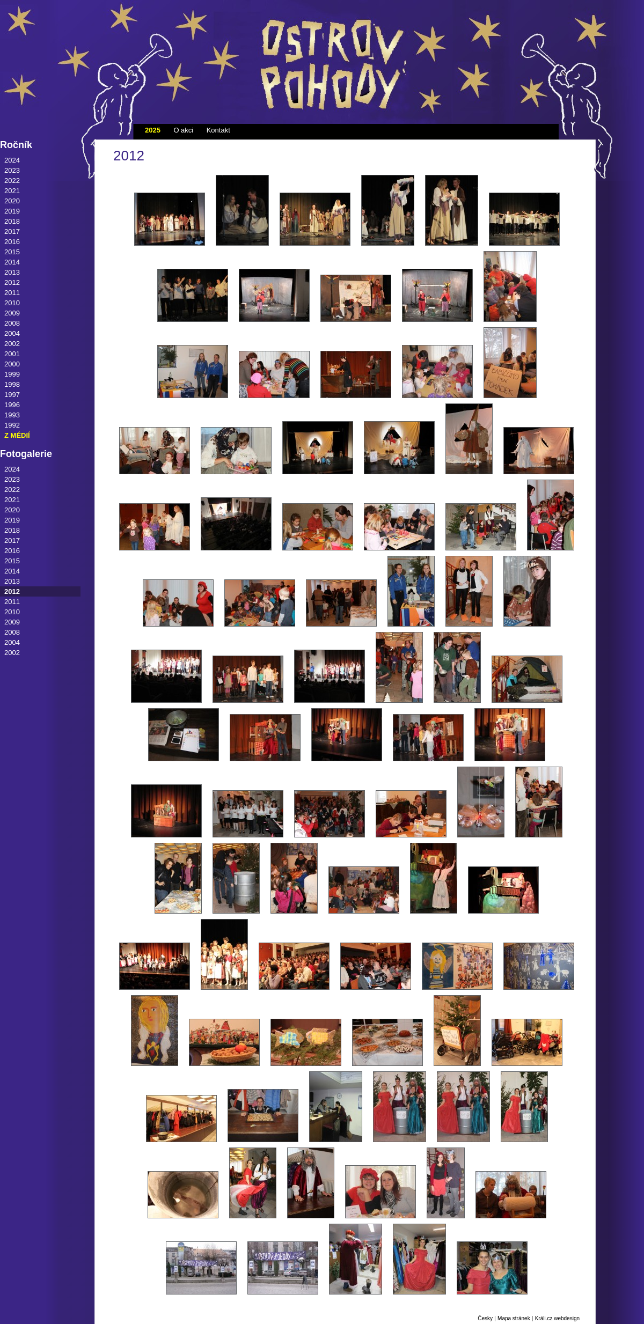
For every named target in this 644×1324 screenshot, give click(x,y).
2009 (12, 313)
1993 (12, 415)
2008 (12, 323)
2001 (12, 354)
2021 (12, 191)
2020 (12, 201)
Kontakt (218, 130)
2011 (12, 293)
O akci (183, 130)
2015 (12, 252)
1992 (12, 425)
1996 (12, 405)
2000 (12, 364)
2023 (12, 170)
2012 (12, 282)
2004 (12, 333)
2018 (12, 221)
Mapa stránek (513, 1318)
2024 (12, 160)
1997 (12, 395)
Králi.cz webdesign (557, 1318)
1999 (12, 374)
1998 (12, 384)
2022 (12, 180)
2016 (12, 242)
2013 (12, 272)
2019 (12, 211)
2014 (12, 262)
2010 (12, 303)
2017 (12, 231)
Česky (485, 1318)
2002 (12, 344)
